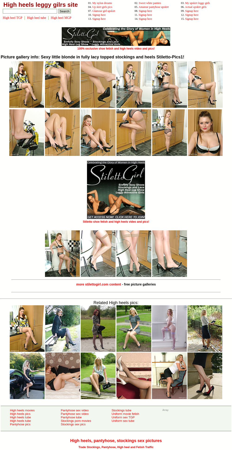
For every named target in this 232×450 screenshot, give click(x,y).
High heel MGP (61, 18)
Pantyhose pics (20, 424)
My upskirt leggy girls (197, 3)
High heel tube (36, 18)
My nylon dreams (102, 3)
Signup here (145, 11)
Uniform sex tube (123, 421)
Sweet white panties (150, 3)
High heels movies (22, 410)
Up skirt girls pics (102, 7)
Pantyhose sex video (75, 410)
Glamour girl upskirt (103, 11)
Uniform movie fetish (125, 414)
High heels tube (20, 417)
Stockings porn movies (76, 421)
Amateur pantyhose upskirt (154, 7)
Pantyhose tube (71, 417)
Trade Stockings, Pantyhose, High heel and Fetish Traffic (115, 447)
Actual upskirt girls (195, 7)
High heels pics (20, 414)
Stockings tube (121, 410)
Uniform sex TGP (123, 417)
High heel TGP (13, 18)
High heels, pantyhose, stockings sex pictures (116, 440)
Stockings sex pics (73, 424)
